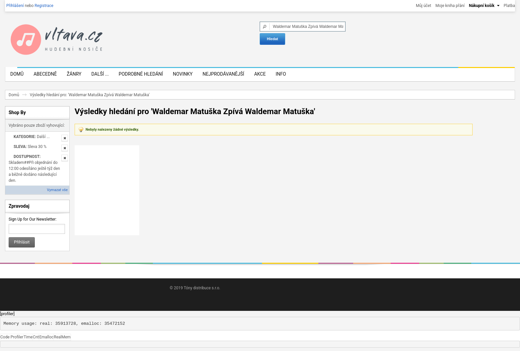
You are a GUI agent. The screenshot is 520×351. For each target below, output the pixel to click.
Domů (14, 95)
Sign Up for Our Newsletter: (32, 219)
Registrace (43, 5)
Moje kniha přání (450, 5)
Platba (509, 5)
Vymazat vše (57, 190)
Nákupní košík (481, 5)
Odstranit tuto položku (64, 138)
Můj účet (423, 5)
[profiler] (7, 314)
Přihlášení (15, 5)
